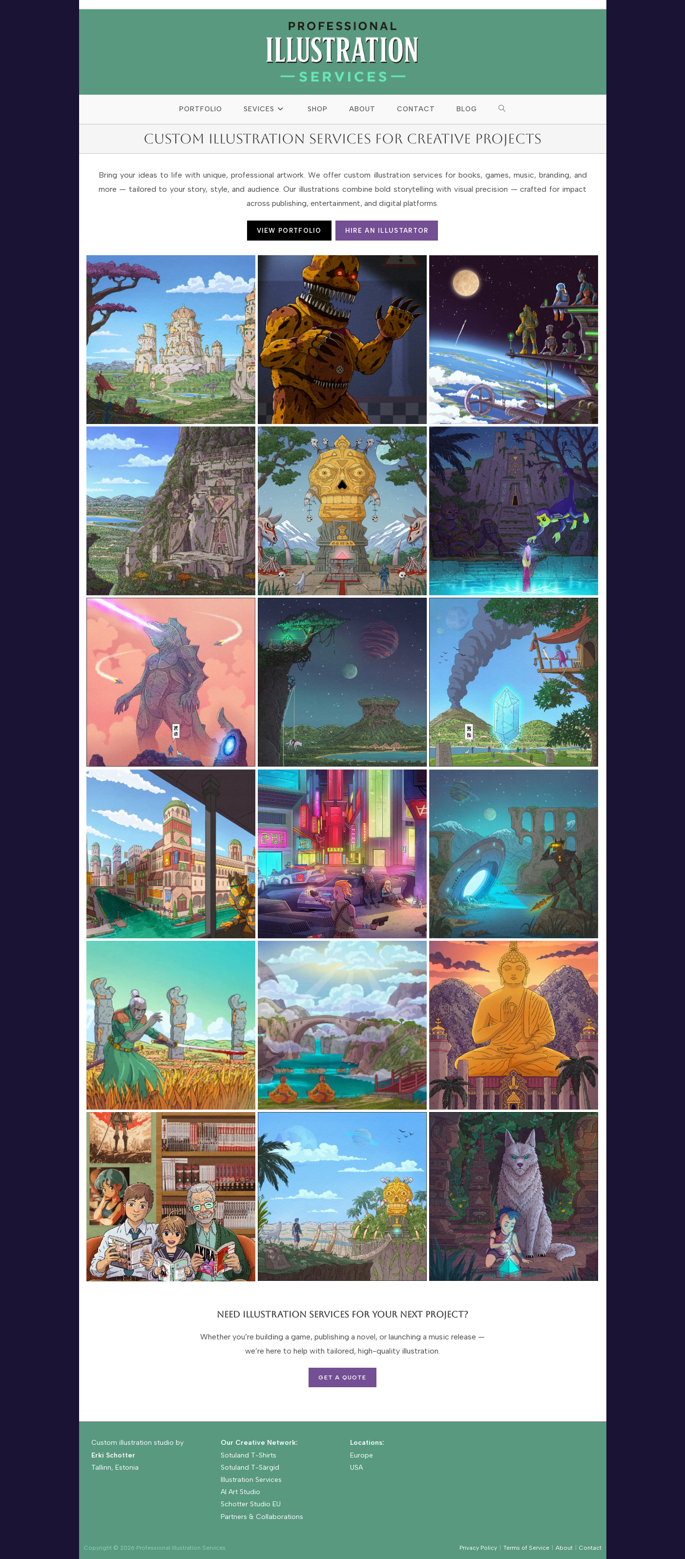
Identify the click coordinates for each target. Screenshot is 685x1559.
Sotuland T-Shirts (248, 1455)
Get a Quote (342, 1377)
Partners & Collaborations (262, 1517)
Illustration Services (251, 1480)
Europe (361, 1455)
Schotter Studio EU (251, 1504)
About (564, 1547)
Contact (590, 1547)
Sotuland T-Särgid (250, 1467)
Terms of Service (526, 1547)
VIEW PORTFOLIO (289, 230)
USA (356, 1467)
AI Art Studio (240, 1492)
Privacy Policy (478, 1547)
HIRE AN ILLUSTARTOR (387, 230)
